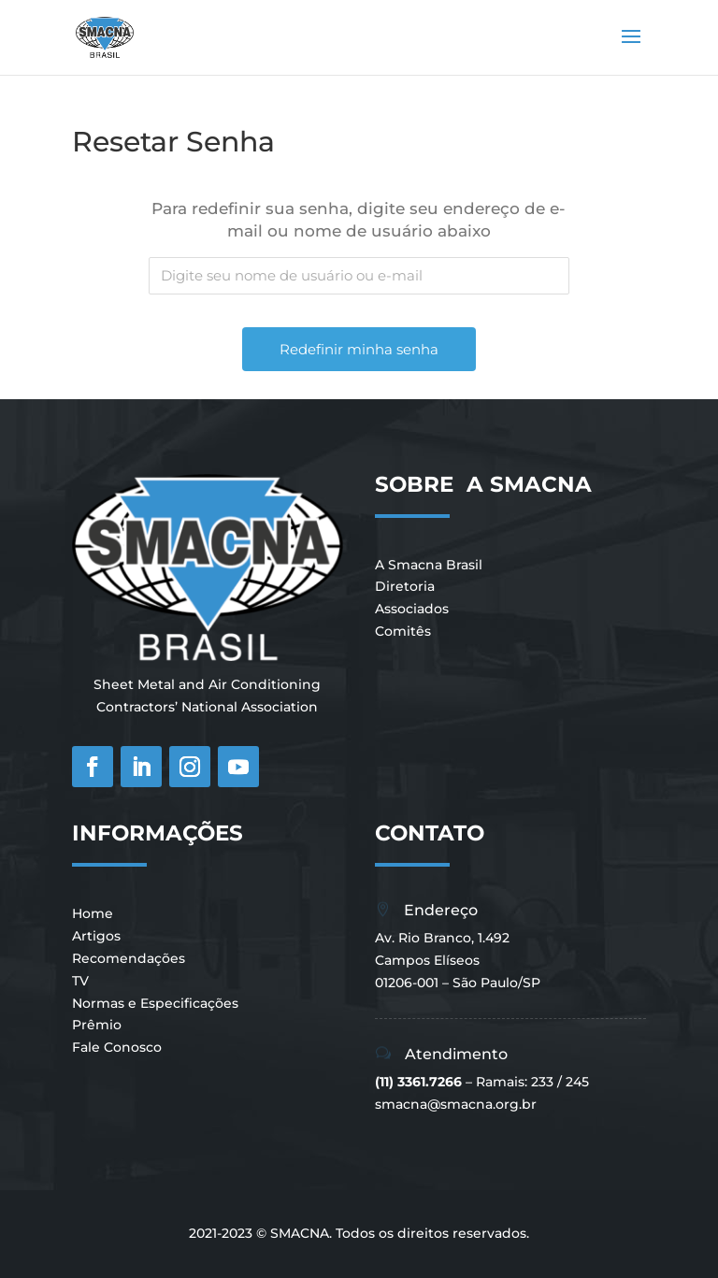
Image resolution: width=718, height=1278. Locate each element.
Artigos (96, 935)
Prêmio (97, 1024)
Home (92, 913)
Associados (412, 608)
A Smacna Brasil (428, 564)
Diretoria (405, 586)
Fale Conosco (117, 1047)
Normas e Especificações (155, 1003)
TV (80, 980)
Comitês (403, 631)
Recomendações (128, 958)
